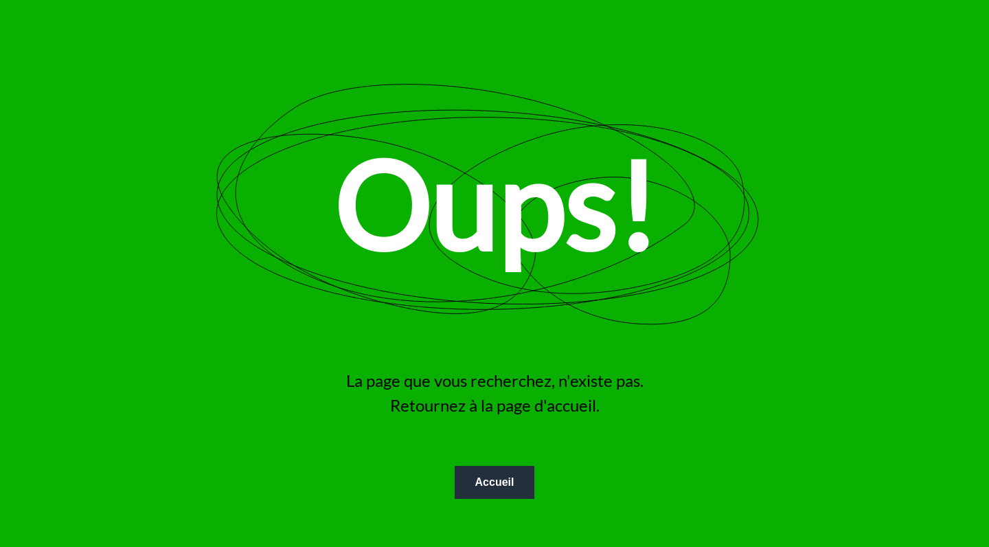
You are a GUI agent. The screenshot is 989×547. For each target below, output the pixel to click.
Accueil (494, 482)
